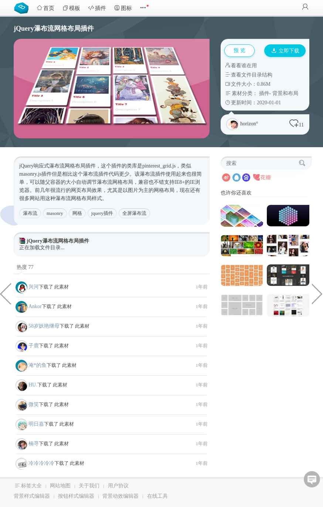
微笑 (33, 404)
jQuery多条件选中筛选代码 (5, 293)
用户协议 (118, 486)
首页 (45, 8)
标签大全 (31, 486)
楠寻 (33, 443)
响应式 (41, 166)
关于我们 (89, 486)
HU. (32, 385)
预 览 (239, 50)
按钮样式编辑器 (76, 496)
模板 (71, 8)
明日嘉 (36, 424)
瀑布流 (30, 213)
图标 (123, 8)
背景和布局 (285, 93)
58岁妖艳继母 (43, 326)
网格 (77, 213)
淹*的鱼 (37, 365)
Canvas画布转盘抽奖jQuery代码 (317, 293)
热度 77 (25, 267)
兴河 (33, 287)
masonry (55, 213)
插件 (97, 8)
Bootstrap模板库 (23, 7)
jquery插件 (102, 213)
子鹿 (33, 345)
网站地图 (60, 486)
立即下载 (285, 51)
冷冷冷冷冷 (41, 463)
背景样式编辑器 (32, 496)
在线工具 (157, 496)
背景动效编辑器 (120, 496)
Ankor (35, 306)
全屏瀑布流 (134, 213)
